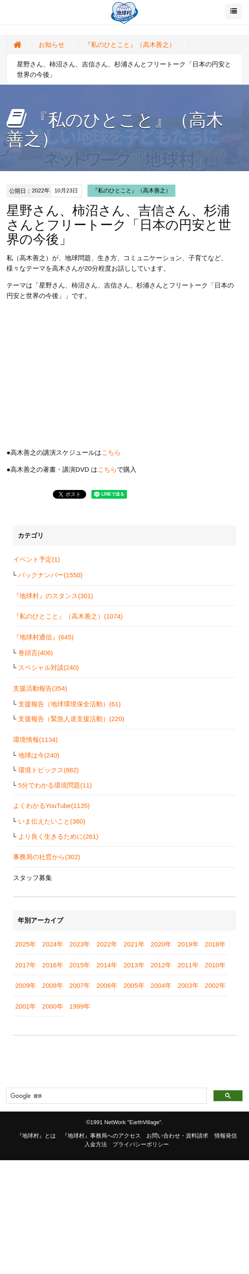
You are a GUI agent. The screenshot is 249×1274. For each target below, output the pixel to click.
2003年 (188, 985)
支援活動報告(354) (40, 688)
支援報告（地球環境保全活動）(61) (69, 704)
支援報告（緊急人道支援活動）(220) (71, 718)
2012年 (161, 965)
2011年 (188, 965)
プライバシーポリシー (141, 1144)
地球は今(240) (38, 755)
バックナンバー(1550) (50, 575)
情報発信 (225, 1135)
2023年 (79, 944)
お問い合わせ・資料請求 (177, 1135)
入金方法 (95, 1144)
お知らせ (52, 44)
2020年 (161, 944)
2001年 (25, 1006)
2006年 (107, 985)
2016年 (52, 965)
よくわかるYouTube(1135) (51, 805)
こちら (111, 452)
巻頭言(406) (35, 652)
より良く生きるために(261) (58, 836)
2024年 (52, 944)
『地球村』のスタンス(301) (53, 595)
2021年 (133, 944)
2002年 (215, 985)
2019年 (188, 944)
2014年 (107, 965)
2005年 (133, 985)
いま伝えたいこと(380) (51, 821)
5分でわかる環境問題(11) (55, 785)
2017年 (25, 965)
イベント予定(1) (36, 559)
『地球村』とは (36, 1135)
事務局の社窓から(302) (46, 856)
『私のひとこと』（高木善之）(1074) (68, 616)
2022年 (107, 944)
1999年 (79, 1006)
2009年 (25, 985)
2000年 (52, 1006)
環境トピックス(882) (48, 770)
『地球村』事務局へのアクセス (101, 1135)
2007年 (79, 985)
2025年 (25, 944)
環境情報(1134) (35, 739)
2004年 (161, 985)
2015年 (79, 965)
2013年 (133, 965)
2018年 (215, 944)
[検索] (105, 1096)
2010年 (215, 965)
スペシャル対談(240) (48, 667)
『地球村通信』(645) (43, 637)
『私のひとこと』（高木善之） (129, 44)
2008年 (52, 985)
